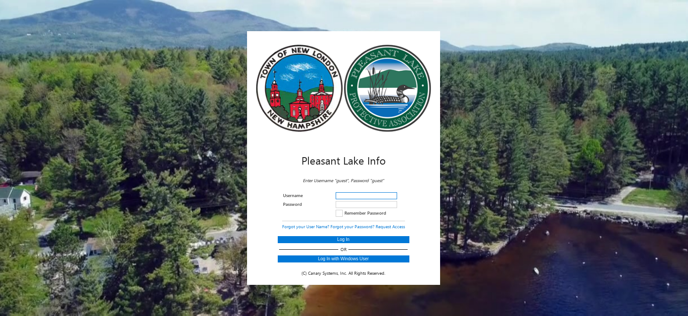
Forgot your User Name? (305, 226)
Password (292, 204)
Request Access (390, 226)
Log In (343, 239)
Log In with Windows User (343, 258)
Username (293, 195)
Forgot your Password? (352, 226)
